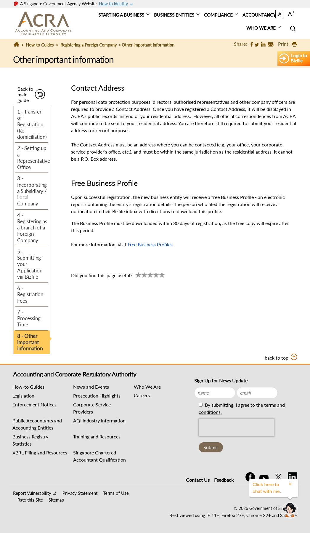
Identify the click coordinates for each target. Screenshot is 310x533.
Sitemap (56, 499)
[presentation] (236, 427)
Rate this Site (30, 499)
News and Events (91, 387)
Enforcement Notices (34, 404)
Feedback (224, 480)
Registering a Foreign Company (88, 44)
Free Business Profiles (150, 244)
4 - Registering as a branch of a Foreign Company (32, 227)
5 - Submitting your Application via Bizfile (29, 264)
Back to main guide (25, 94)
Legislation (23, 395)
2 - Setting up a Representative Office (33, 157)
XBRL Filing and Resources (39, 452)
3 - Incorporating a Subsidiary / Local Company (32, 191)
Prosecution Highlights (97, 395)
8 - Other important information (30, 342)
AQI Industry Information (99, 420)
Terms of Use (116, 493)
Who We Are (147, 387)
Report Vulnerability (32, 493)
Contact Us (198, 480)
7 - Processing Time (29, 318)
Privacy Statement (79, 493)
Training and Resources (97, 436)
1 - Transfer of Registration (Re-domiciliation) (32, 124)
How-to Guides (40, 44)
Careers (142, 395)
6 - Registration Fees (30, 294)
